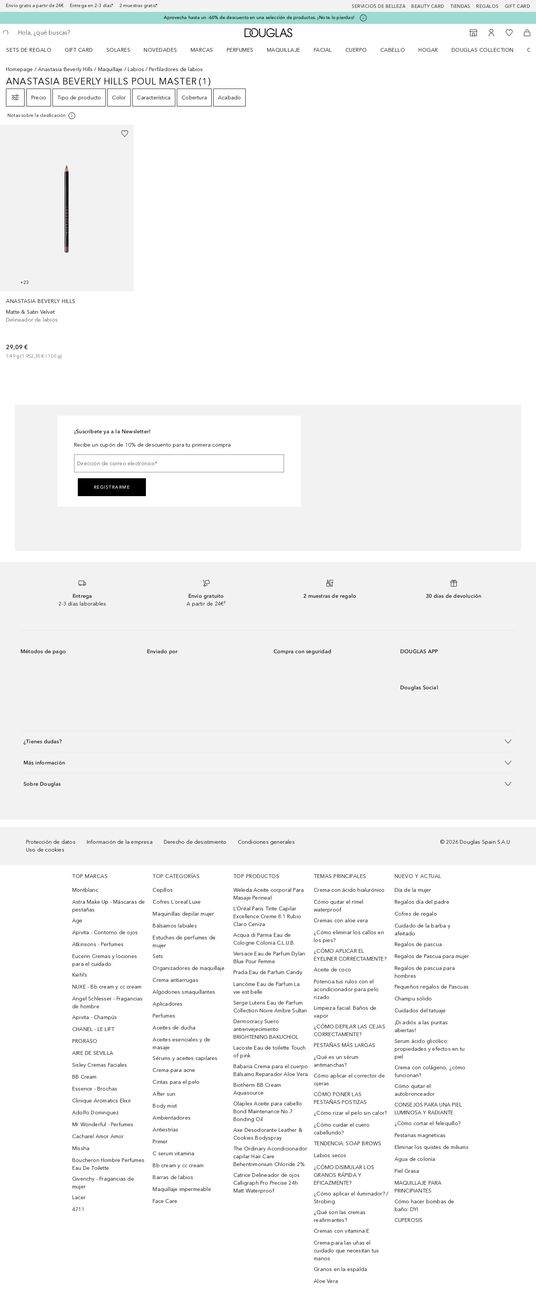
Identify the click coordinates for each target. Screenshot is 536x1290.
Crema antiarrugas (175, 980)
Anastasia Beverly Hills (65, 69)
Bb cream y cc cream (178, 1165)
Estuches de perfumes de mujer (184, 942)
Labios (136, 69)
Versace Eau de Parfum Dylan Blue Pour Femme (269, 958)
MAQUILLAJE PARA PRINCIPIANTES (418, 1187)
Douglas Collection (483, 50)
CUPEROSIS (409, 1220)
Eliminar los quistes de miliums (432, 1147)
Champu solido (413, 999)
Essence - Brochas (94, 1089)
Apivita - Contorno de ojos (105, 932)
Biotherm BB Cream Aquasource (257, 1089)
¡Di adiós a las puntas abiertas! (421, 1026)
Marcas (202, 50)
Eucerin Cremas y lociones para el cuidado (104, 960)
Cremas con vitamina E (341, 1231)
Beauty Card (427, 6)
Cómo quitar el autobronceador (415, 1090)
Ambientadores (172, 1118)
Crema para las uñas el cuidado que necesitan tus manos (346, 1251)
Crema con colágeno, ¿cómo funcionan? (430, 1071)
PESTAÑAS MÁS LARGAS (344, 1045)
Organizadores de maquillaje (188, 968)
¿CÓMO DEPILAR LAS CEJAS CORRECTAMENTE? (349, 1031)
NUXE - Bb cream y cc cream (106, 987)
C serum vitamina (173, 1153)
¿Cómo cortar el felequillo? (427, 1123)
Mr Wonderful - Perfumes (103, 1124)
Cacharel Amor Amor (98, 1136)
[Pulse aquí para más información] (363, 18)
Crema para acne (174, 1070)
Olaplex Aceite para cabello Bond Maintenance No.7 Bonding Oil (267, 1112)
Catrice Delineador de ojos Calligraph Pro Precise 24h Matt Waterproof (266, 1183)
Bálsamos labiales (175, 926)
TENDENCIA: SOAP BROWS (347, 1143)
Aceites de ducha (174, 1028)
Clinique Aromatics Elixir (101, 1101)
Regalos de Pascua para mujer (432, 956)
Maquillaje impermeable (182, 1189)
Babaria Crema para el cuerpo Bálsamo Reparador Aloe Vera (270, 1070)
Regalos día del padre (422, 902)
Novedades (160, 50)
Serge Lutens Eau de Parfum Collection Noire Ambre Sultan (270, 1007)
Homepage (19, 69)
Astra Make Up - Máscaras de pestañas (108, 906)
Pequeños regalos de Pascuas (432, 987)
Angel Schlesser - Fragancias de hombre (107, 1003)
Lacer (79, 1197)
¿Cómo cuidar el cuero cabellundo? (342, 1129)
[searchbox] (72, 33)
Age (77, 920)
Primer (160, 1142)
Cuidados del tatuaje (420, 1011)
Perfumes (240, 50)
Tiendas (460, 6)
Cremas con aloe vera (341, 920)
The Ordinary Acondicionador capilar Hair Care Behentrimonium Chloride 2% (270, 1157)
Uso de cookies (45, 850)
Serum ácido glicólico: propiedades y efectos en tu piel (430, 1049)
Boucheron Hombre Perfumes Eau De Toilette (108, 1164)
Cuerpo (356, 50)
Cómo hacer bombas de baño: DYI (424, 1205)
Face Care (165, 1201)
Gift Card (79, 50)
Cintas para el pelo (176, 1082)
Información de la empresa (120, 842)
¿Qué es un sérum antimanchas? (336, 1061)
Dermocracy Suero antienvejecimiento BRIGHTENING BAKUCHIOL (266, 1029)
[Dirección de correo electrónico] (179, 463)
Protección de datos (51, 842)
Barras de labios (173, 1177)
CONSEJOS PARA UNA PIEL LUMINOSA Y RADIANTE (428, 1109)
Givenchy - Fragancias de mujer (103, 1183)
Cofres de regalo (416, 914)
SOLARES (118, 50)
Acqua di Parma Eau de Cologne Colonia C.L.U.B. (264, 939)
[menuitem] (33, 49)
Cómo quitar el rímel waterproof (338, 906)
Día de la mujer (413, 890)
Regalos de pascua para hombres (425, 972)
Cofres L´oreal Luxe (177, 902)
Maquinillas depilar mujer (183, 914)
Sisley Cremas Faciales (99, 1065)
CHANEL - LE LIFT (93, 1029)
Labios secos (330, 1155)
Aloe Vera (326, 1281)
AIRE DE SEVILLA (92, 1053)
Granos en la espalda (340, 1269)
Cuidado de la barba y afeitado (422, 930)
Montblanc (85, 890)
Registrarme (112, 487)
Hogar (428, 50)
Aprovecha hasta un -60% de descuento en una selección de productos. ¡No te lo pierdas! (259, 17)
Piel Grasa (407, 1171)
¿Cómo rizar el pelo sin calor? (350, 1113)
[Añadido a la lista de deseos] (125, 134)
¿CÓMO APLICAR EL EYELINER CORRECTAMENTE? (350, 955)
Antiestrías (165, 1130)
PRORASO (84, 1041)
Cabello (392, 50)
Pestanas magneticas (420, 1135)
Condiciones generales (266, 842)
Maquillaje (283, 50)
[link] (67, 242)
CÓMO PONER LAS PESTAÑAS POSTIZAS (340, 1098)
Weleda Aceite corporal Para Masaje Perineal (268, 894)
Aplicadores (167, 1004)
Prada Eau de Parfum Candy (267, 972)
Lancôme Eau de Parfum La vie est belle (266, 988)
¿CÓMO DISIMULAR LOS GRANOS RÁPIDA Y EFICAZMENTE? (344, 1175)
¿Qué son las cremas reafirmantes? (340, 1216)
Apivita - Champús (94, 1017)
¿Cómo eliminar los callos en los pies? (349, 936)
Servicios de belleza (378, 6)
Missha (80, 1148)
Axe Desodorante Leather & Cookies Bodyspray (267, 1134)
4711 (78, 1209)
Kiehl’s (79, 975)
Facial (323, 50)
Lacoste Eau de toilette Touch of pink (269, 1052)
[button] (268, 741)
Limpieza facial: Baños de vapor (345, 1012)
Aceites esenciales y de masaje (181, 1044)
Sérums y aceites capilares (185, 1058)
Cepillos (163, 890)
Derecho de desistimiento (195, 842)
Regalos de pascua (418, 944)
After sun (164, 1094)
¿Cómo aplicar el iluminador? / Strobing (351, 1198)
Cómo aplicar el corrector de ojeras (349, 1080)
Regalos (487, 6)
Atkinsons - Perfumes (98, 944)
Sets (158, 956)
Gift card (517, 6)
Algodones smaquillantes (184, 992)
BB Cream (84, 1077)
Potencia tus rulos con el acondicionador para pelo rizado (346, 989)
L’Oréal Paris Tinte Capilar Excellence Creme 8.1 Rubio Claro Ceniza (267, 916)
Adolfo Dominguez (95, 1112)
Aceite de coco (332, 970)
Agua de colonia (415, 1159)
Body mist (165, 1106)
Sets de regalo (28, 50)
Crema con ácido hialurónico (349, 890)
